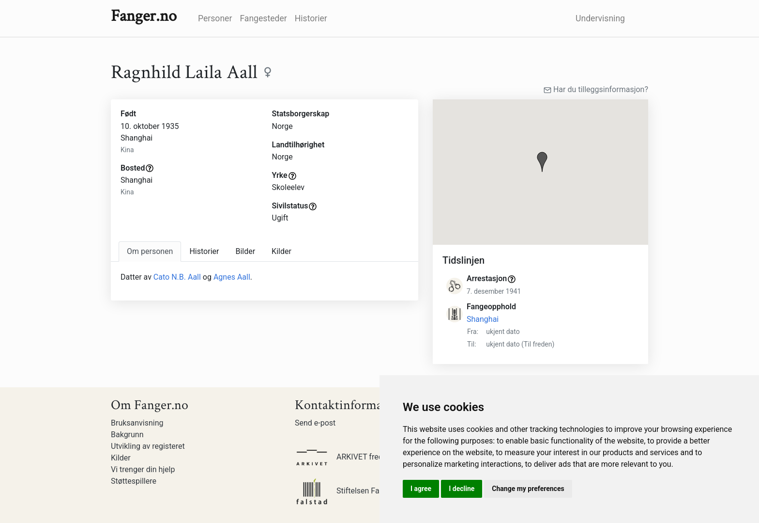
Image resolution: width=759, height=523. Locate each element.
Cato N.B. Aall (177, 277)
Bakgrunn (127, 434)
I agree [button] (420, 488)
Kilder (121, 457)
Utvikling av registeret (148, 446)
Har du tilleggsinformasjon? (596, 89)
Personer (215, 18)
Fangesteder (263, 18)
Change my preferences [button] (528, 488)
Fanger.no (144, 16)
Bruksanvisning (137, 423)
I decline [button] (461, 488)
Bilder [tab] (245, 251)
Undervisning (600, 18)
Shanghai (483, 319)
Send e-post (315, 423)
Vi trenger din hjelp (143, 469)
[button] (542, 162)
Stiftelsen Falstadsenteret (360, 490)
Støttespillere (133, 481)
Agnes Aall (231, 277)
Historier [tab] (204, 251)
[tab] (150, 251)
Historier (311, 18)
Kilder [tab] (281, 251)
